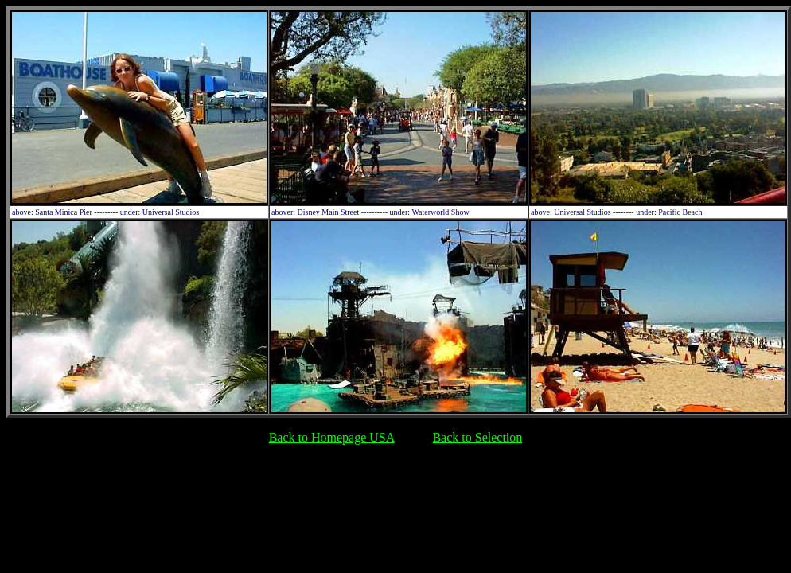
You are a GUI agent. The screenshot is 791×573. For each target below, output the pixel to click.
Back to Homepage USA (332, 437)
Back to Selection (477, 437)
